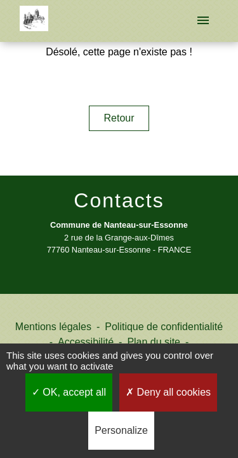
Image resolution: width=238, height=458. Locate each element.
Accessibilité (86, 342)
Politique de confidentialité (164, 326)
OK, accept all (69, 392)
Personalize (121, 430)
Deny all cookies (168, 392)
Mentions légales (53, 326)
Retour (118, 118)
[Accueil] (34, 21)
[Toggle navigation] (203, 21)
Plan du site (153, 342)
